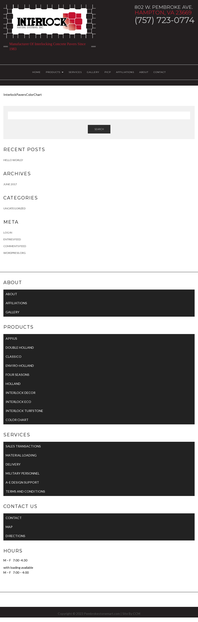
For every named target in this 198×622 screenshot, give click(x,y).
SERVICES (75, 72)
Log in (7, 232)
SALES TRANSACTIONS (23, 446)
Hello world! (13, 160)
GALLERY (93, 72)
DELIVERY (13, 464)
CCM (136, 613)
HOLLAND (13, 384)
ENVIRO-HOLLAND (20, 365)
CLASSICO (13, 356)
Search (99, 129)
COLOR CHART (17, 420)
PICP (108, 72)
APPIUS (11, 338)
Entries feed (12, 239)
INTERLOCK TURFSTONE (24, 411)
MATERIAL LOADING (21, 455)
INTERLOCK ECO (18, 402)
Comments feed (14, 246)
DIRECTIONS (15, 536)
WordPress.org (14, 253)
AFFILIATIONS (125, 72)
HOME (36, 72)
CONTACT (160, 72)
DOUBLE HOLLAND (20, 347)
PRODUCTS (54, 72)
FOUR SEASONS (17, 374)
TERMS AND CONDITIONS (25, 491)
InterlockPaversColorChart (22, 94)
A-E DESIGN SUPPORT (22, 482)
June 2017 (10, 184)
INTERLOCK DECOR (20, 393)
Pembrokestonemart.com (102, 613)
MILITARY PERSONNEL (23, 473)
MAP (9, 527)
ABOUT (143, 72)
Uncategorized (14, 208)
